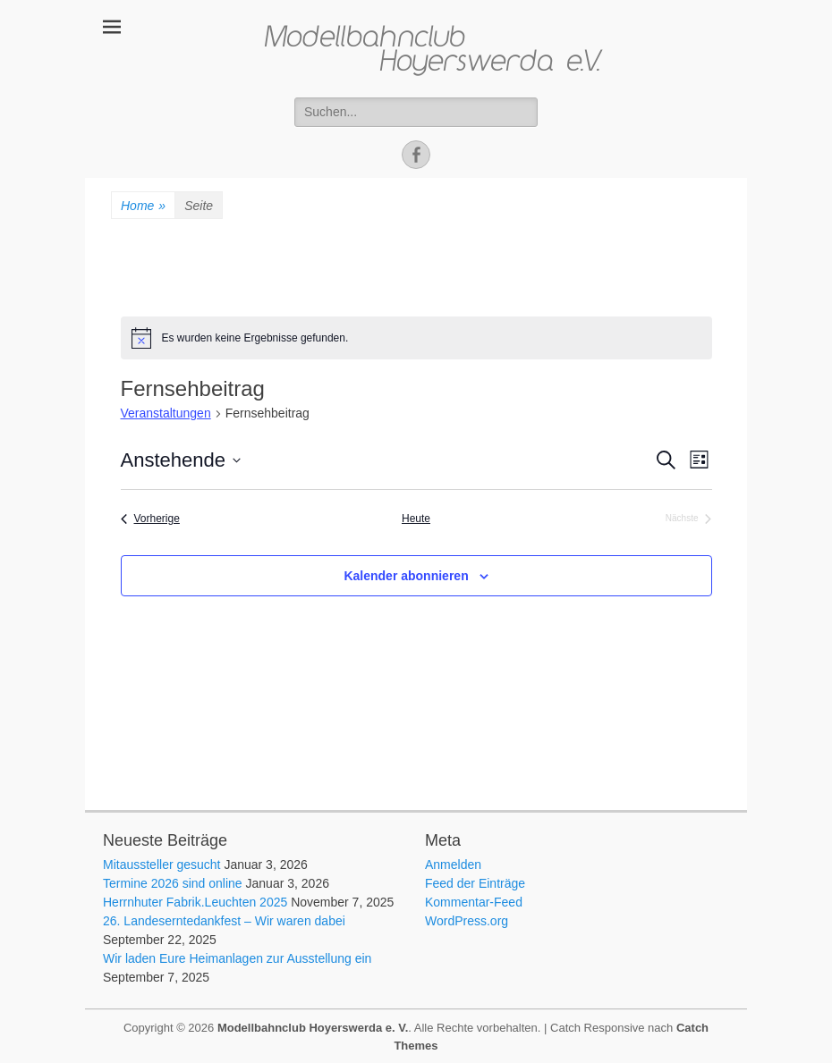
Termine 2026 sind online (172, 883)
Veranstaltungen (166, 413)
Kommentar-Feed (473, 902)
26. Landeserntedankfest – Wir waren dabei (224, 921)
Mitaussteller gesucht (162, 864)
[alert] (416, 337)
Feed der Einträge (475, 883)
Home (143, 206)
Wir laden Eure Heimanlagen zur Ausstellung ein (237, 958)
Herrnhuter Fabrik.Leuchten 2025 (195, 902)
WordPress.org (466, 921)
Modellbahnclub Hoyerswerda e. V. (312, 1027)
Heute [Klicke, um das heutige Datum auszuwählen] (416, 518)
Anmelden (453, 864)
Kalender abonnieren (406, 576)
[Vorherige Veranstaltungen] (150, 519)
